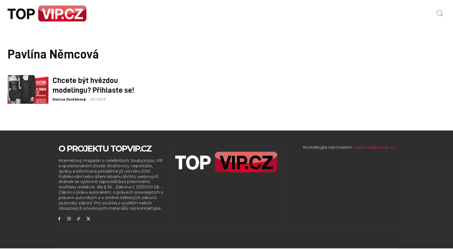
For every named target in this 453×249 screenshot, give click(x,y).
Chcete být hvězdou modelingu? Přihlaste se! (93, 85)
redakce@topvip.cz (374, 147)
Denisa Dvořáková (69, 99)
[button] (439, 13)
